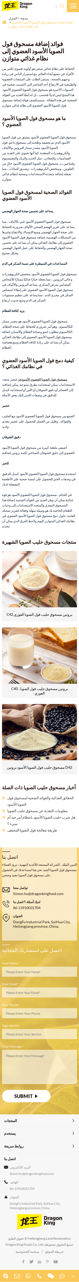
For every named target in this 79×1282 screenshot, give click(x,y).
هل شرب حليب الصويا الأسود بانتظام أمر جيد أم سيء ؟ (39, 820)
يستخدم (10, 1133)
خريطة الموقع (54, 1251)
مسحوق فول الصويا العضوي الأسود (44, 379)
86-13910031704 (27, 908)
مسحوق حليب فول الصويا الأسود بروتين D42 (39, 767)
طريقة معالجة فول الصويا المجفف (29, 830)
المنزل (12, 18)
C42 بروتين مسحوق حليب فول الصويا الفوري (39, 614)
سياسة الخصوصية (27, 1251)
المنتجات (10, 1120)
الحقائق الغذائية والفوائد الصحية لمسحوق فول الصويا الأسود (38, 801)
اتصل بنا (10, 1159)
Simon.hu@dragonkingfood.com (38, 893)
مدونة (24, 18)
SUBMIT (26, 1096)
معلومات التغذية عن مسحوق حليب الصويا (35, 810)
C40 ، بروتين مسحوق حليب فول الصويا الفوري (39, 690)
